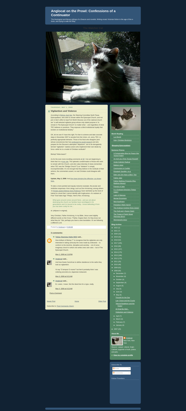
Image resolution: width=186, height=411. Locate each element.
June (118, 292)
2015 (116, 249)
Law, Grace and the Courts (125, 301)
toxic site (65, 161)
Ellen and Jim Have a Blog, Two (125, 175)
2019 (116, 237)
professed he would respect (81, 142)
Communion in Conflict (122, 168)
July (117, 289)
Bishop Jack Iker (66, 115)
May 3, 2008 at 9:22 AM (63, 289)
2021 (116, 231)
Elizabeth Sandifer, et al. (122, 171)
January (119, 325)
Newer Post (51, 301)
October (119, 279)
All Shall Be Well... (122, 309)
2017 (116, 243)
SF (83, 159)
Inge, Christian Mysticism (123, 140)
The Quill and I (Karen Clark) (124, 211)
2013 (116, 255)
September (120, 283)
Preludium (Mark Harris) (122, 205)
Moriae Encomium (120, 198)
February (119, 322)
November (120, 276)
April (118, 316)
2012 (116, 258)
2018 (116, 240)
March (118, 319)
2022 (116, 228)
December (120, 273)
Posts (116, 369)
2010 (116, 264)
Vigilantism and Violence (124, 312)
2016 (116, 246)
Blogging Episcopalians (121, 145)
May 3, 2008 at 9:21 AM (63, 276)
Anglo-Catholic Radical (122, 162)
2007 (116, 329)
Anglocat (58, 259)
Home (77, 301)
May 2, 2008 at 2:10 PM (63, 254)
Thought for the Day (123, 297)
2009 (116, 268)
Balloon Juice (118, 165)
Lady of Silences (120, 195)
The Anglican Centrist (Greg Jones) (126, 208)
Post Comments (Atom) (65, 306)
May (117, 295)
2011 (116, 261)
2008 (116, 271)
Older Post (102, 301)
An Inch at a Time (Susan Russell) (126, 159)
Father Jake (118, 178)
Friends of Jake (119, 187)
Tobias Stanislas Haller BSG (66, 237)
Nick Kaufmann (119, 202)
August (119, 286)
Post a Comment (56, 293)
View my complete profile (123, 355)
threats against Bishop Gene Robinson (67, 191)
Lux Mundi (117, 137)
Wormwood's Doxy (120, 220)
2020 (116, 234)
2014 (116, 252)
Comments (118, 373)
